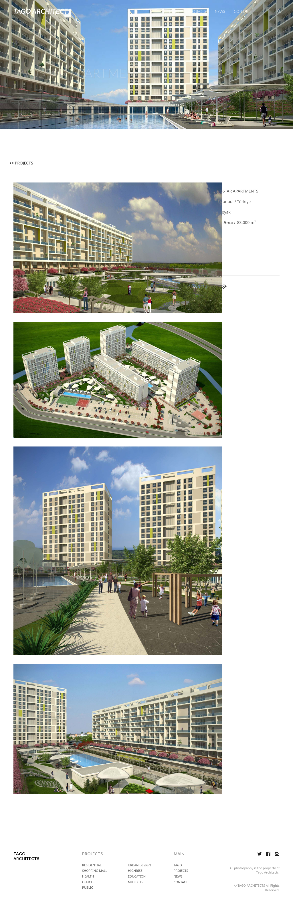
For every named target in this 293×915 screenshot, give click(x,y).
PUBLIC (87, 887)
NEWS (220, 11)
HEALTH (88, 876)
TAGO (173, 11)
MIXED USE (136, 882)
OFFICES (88, 882)
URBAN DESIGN (139, 865)
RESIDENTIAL (92, 865)
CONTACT (243, 11)
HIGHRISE (135, 870)
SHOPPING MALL (94, 870)
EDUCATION (137, 876)
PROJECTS (197, 11)
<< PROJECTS (21, 163)
